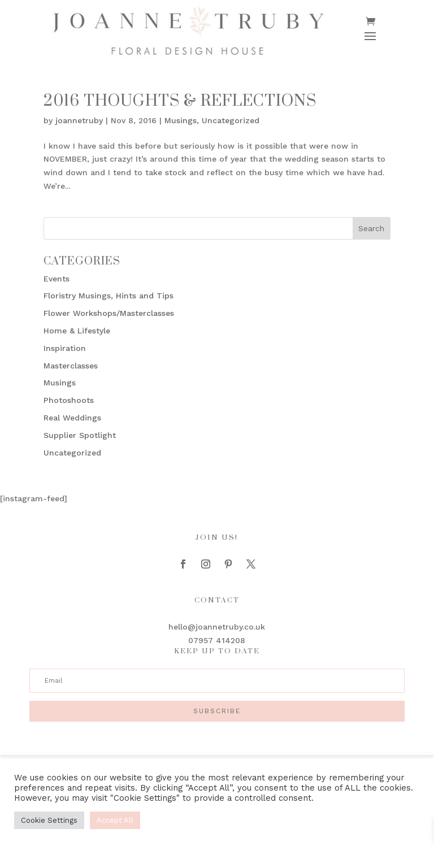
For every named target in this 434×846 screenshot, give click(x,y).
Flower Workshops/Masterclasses (109, 313)
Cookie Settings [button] (49, 820)
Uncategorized (230, 120)
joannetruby (79, 120)
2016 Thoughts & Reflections (180, 101)
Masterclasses (71, 365)
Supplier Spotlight (80, 435)
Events (57, 278)
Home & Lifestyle (77, 330)
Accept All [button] (115, 820)
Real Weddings (72, 417)
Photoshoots (69, 400)
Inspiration (65, 348)
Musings (180, 120)
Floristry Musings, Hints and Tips (108, 295)
